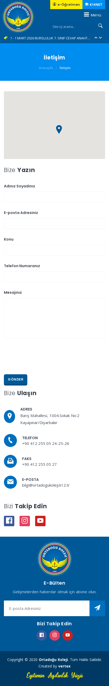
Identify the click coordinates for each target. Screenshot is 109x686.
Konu (9, 239)
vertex (64, 666)
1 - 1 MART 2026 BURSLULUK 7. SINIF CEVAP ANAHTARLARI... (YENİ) (50, 38)
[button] (96, 38)
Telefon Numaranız (22, 265)
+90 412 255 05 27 (39, 464)
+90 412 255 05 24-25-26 (45, 443)
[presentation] (43, 356)
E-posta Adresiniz (21, 212)
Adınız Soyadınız (19, 186)
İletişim (65, 67)
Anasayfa (46, 67)
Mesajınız (13, 292)
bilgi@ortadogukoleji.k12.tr (46, 485)
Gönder (15, 379)
